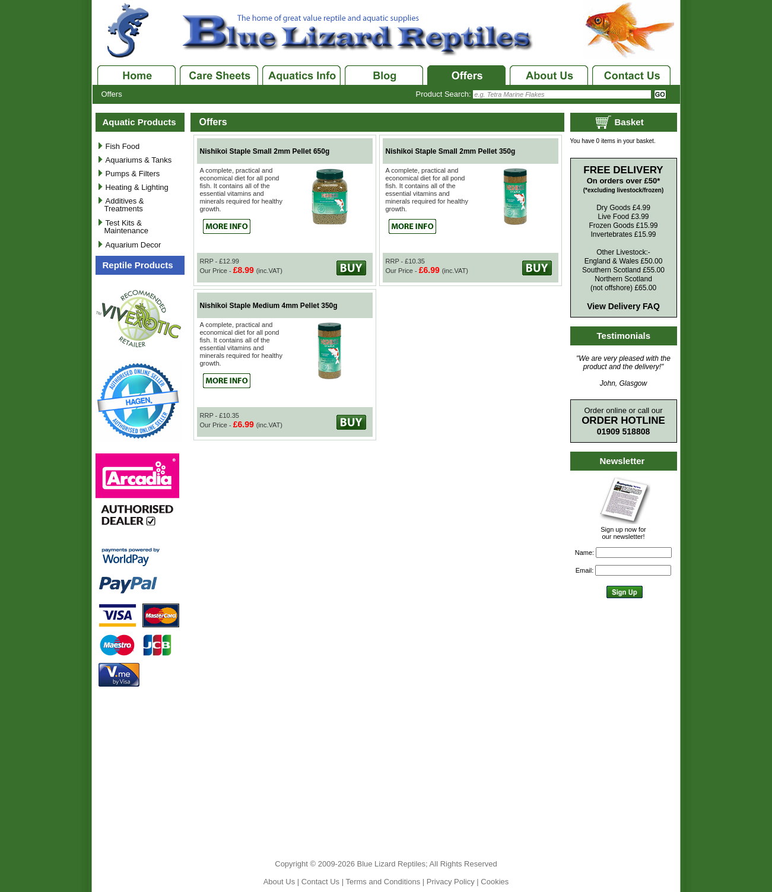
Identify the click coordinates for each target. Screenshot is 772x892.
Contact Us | (323, 881)
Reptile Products (138, 265)
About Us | (282, 881)
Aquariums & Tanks (139, 159)
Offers (111, 94)
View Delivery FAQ (623, 306)
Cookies (495, 881)
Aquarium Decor (133, 244)
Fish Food (123, 146)
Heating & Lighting (137, 187)
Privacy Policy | (454, 881)
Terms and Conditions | (385, 881)
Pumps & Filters (133, 173)
